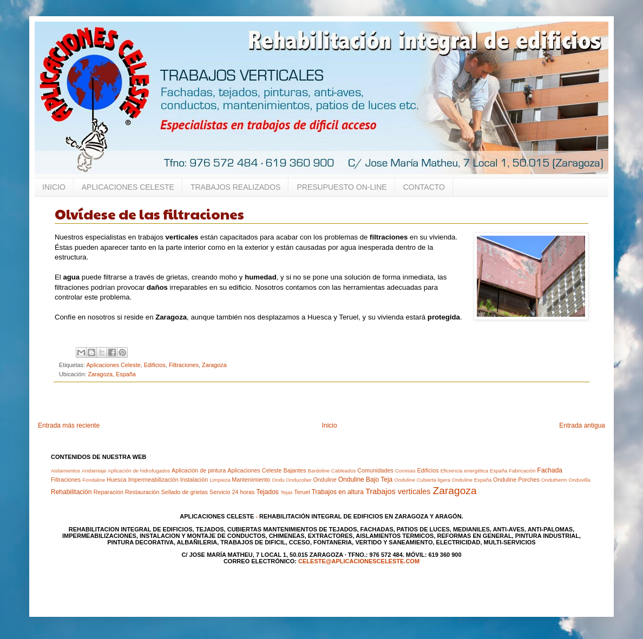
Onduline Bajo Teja (365, 479)
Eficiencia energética (465, 471)
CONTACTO (424, 187)
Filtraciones (184, 365)
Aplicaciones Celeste (113, 365)
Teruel (302, 492)
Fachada (549, 470)
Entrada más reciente (69, 425)
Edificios (155, 365)
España (499, 471)
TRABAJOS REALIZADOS (235, 187)
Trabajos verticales (397, 491)
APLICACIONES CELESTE (128, 187)
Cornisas (405, 471)
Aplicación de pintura (199, 470)
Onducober (298, 480)
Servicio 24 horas (231, 492)
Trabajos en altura (338, 492)
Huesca (117, 479)
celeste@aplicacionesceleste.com (358, 561)
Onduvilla (579, 480)
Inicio (329, 425)
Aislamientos (65, 471)
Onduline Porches (516, 479)
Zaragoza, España (111, 374)
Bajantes (294, 470)
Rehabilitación (71, 492)
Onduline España (472, 480)
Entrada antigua (582, 425)
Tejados (267, 492)
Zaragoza (214, 365)
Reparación (108, 492)
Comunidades (375, 470)
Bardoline (318, 471)
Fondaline (93, 480)
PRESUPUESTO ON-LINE (341, 187)
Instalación (194, 479)
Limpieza (219, 480)
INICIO (53, 187)
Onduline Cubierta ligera (422, 480)
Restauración (142, 492)
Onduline (324, 479)
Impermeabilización (153, 479)
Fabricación (522, 471)
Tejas (286, 492)
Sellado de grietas (184, 492)
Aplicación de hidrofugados (139, 471)
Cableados (343, 471)
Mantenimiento (251, 479)
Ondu (278, 480)
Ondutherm (554, 480)
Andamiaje (94, 471)
